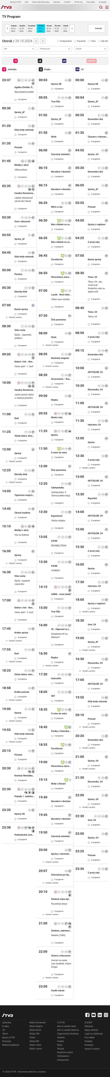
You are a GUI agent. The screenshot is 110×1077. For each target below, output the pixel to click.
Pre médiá (90, 2)
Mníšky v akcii (21, 165)
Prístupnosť (45, 49)
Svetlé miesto (58, 990)
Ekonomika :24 (95, 389)
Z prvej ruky (94, 242)
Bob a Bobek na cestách (61, 224)
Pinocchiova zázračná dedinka (61, 277)
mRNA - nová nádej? (61, 594)
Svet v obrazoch (22, 221)
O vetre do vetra (59, 452)
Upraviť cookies (92, 1048)
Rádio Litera (35, 1045)
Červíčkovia (57, 259)
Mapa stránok (91, 1030)
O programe (20, 99)
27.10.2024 (22, 28)
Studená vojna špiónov (61, 899)
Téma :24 (92, 277)
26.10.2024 (14, 28)
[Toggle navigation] (107, 7)
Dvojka (5, 1026)
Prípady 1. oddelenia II (24, 796)
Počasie (18, 147)
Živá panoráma (58, 319)
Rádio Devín (35, 1030)
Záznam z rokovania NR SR (98, 136)
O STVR (61, 1022)
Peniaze (18, 274)
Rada (59, 1045)
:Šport (5, 1033)
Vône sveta (19, 330)
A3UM (54, 541)
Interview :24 (94, 424)
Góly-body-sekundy (24, 130)
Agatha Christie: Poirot (24, 87)
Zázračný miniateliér (61, 154)
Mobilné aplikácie (10, 1045)
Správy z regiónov (96, 224)
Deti (27, 2)
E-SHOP (67, 2)
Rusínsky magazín (60, 358)
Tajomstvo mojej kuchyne (24, 495)
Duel (16, 418)
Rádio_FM (34, 1033)
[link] (14, 317)
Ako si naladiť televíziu (68, 1030)
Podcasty (6, 1041)
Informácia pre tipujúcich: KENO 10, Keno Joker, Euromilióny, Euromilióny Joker (61, 874)
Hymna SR (19, 814)
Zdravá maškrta (22, 512)
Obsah (79, 49)
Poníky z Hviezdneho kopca (61, 731)
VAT (53, 696)
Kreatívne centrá (65, 1052)
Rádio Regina (36, 1026)
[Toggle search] (101, 7)
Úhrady (60, 1048)
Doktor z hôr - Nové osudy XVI (24, 361)
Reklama (89, 1026)
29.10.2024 (41, 28)
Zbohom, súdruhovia (61, 930)
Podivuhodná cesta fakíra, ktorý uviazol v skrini (24, 835)
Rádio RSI (34, 1041)
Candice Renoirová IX (24, 193)
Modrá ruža (56, 417)
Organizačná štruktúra (68, 1033)
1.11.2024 (65, 28)
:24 (3, 1030)
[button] (15, 61)
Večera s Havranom (61, 955)
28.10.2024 (31, 28)
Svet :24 (92, 624)
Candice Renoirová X (24, 390)
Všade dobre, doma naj (24, 436)
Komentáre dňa (95, 119)
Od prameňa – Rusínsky (61, 379)
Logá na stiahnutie (94, 1033)
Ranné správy (21, 309)
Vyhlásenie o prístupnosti (63, 1058)
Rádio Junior (36, 1048)
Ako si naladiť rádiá (66, 1026)
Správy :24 (93, 154)
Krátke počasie (21, 692)
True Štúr (55, 101)
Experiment (56, 516)
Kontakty (103, 2)
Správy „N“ (19, 112)
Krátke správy (21, 632)
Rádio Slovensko (38, 1022)
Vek (5, 49)
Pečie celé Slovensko (41, 2)
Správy (17, 453)
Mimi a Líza (56, 207)
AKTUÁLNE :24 (95, 372)
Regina (54, 400)
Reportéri (92, 498)
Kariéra (60, 1041)
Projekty (88, 1041)
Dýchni (54, 435)
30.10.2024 (49, 28)
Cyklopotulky (57, 487)
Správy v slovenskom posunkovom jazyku (61, 854)
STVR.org (78, 2)
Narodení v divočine (61, 171)
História (56, 2)
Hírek (53, 136)
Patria (32, 1037)
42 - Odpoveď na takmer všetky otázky (61, 629)
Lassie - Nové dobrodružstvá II (61, 294)
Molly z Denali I (58, 783)
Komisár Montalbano (24, 775)
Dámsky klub (20, 291)
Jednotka (6, 1022)
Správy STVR (16, 2)
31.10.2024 (57, 28)
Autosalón (56, 678)
